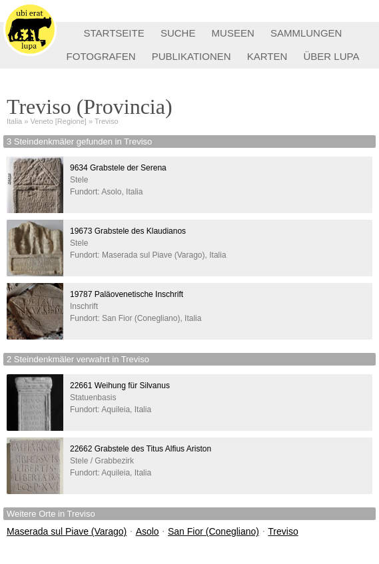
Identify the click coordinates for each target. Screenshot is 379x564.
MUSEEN (233, 33)
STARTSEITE (114, 33)
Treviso (107, 121)
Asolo (147, 531)
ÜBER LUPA (332, 56)
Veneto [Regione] (59, 121)
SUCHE (178, 33)
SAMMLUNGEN (306, 33)
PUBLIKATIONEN (191, 56)
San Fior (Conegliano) (213, 531)
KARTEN (267, 56)
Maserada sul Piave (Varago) (67, 531)
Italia (14, 121)
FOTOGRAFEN (101, 56)
